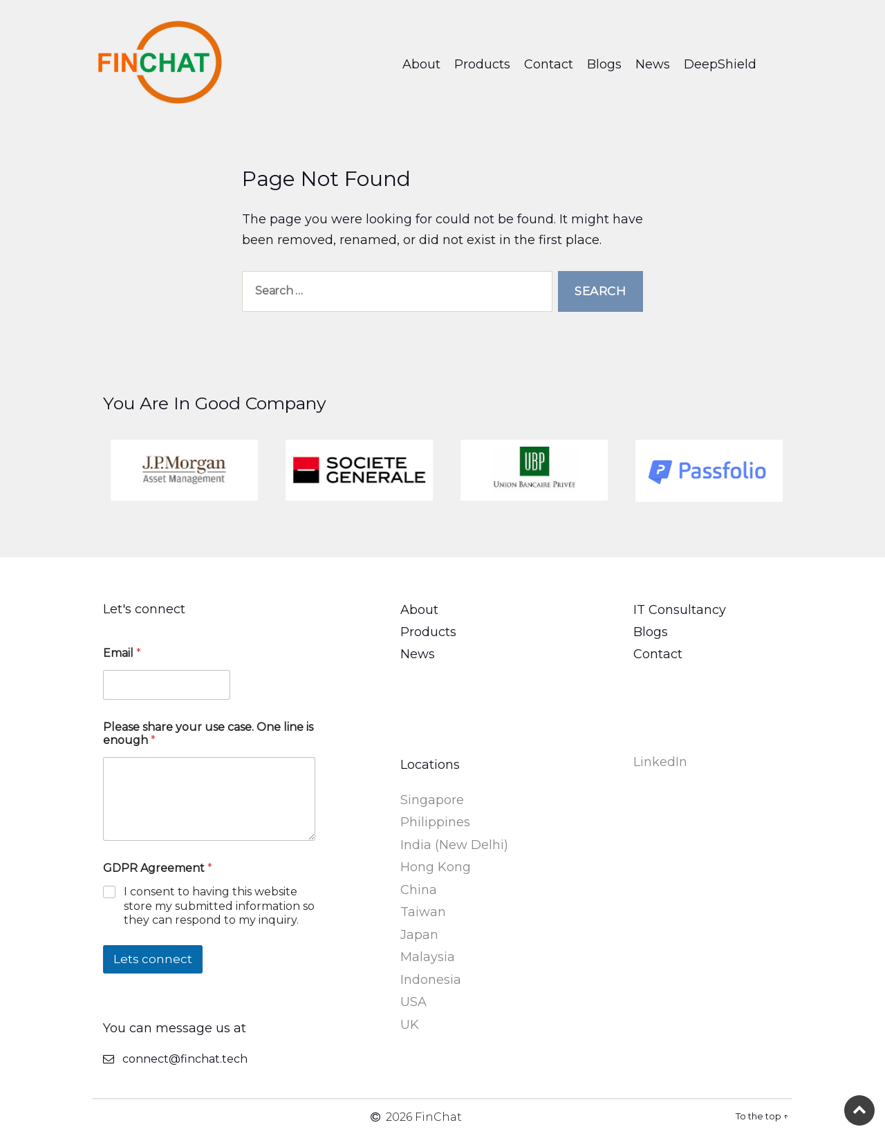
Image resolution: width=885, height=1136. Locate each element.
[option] (221, 470)
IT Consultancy (679, 609)
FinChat (438, 1117)
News (652, 64)
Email (122, 653)
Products (482, 64)
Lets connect (152, 959)
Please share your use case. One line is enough (208, 733)
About (421, 64)
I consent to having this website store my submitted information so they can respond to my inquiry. (219, 906)
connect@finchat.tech (185, 1058)
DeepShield (720, 64)
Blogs (604, 64)
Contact (548, 64)
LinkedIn (660, 762)
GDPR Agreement (157, 868)
